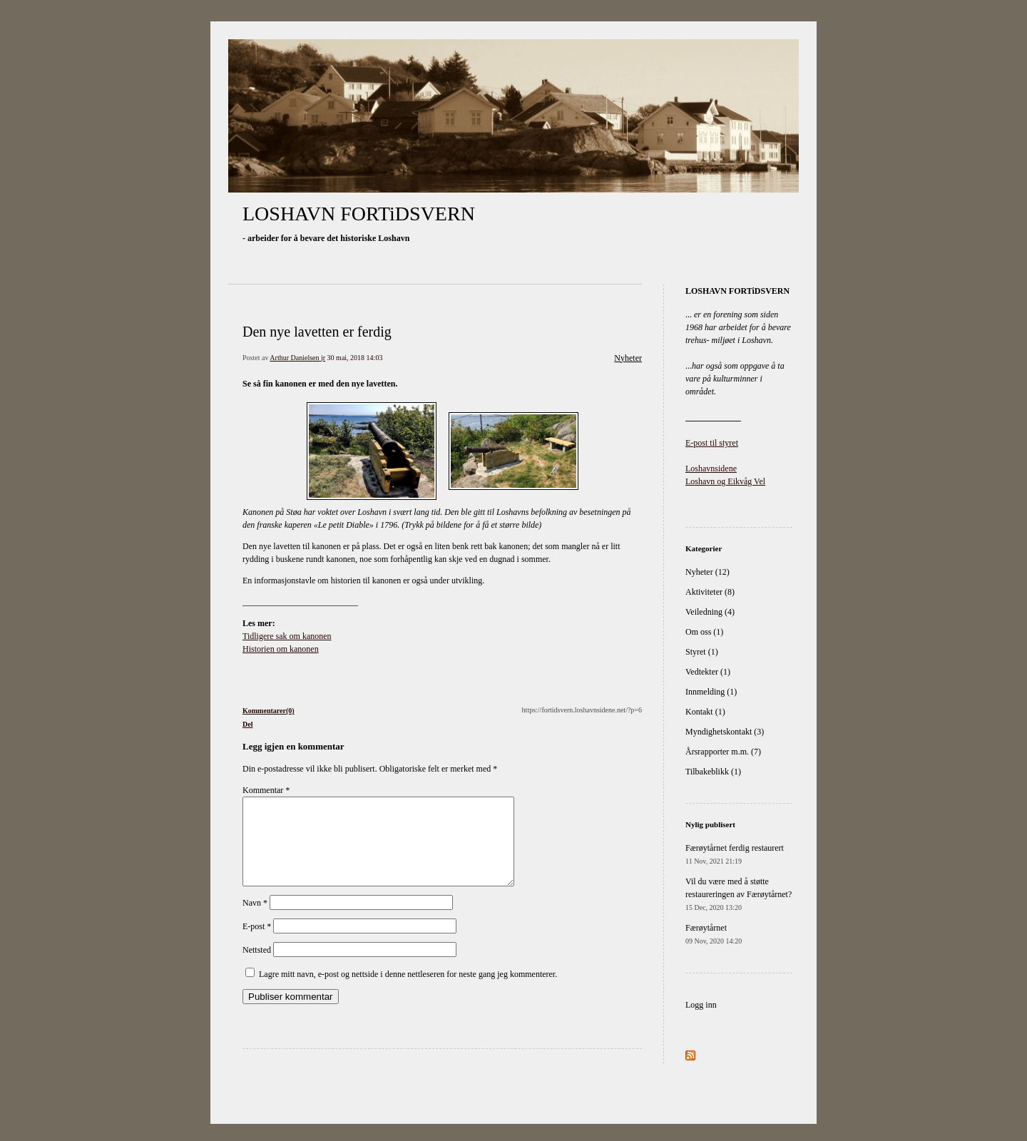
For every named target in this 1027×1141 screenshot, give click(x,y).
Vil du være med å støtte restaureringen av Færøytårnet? (738, 893)
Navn (254, 920)
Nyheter (628, 358)
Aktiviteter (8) (710, 592)
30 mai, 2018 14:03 (355, 358)
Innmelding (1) (711, 692)
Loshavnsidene (711, 469)
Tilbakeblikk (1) (713, 772)
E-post (256, 943)
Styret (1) (701, 652)
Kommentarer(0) (268, 711)
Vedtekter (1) (707, 672)
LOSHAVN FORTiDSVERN (358, 214)
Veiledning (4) (710, 612)
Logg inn (701, 1005)
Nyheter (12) (707, 572)
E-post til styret (711, 443)
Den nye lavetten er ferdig (317, 331)
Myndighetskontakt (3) (724, 732)
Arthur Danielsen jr (297, 358)
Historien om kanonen (280, 649)
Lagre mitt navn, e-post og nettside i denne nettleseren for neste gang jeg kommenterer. (408, 991)
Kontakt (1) (705, 712)
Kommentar (266, 790)
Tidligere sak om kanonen (287, 636)
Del (247, 724)
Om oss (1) (704, 632)
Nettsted (256, 967)
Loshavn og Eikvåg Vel (725, 481)
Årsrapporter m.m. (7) (723, 752)
